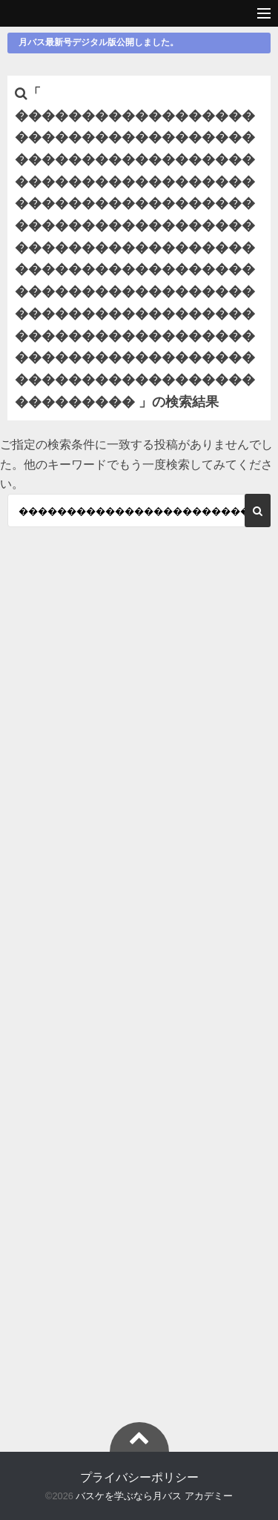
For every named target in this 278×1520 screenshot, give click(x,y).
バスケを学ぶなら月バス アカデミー (154, 1495)
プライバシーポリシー (139, 1477)
